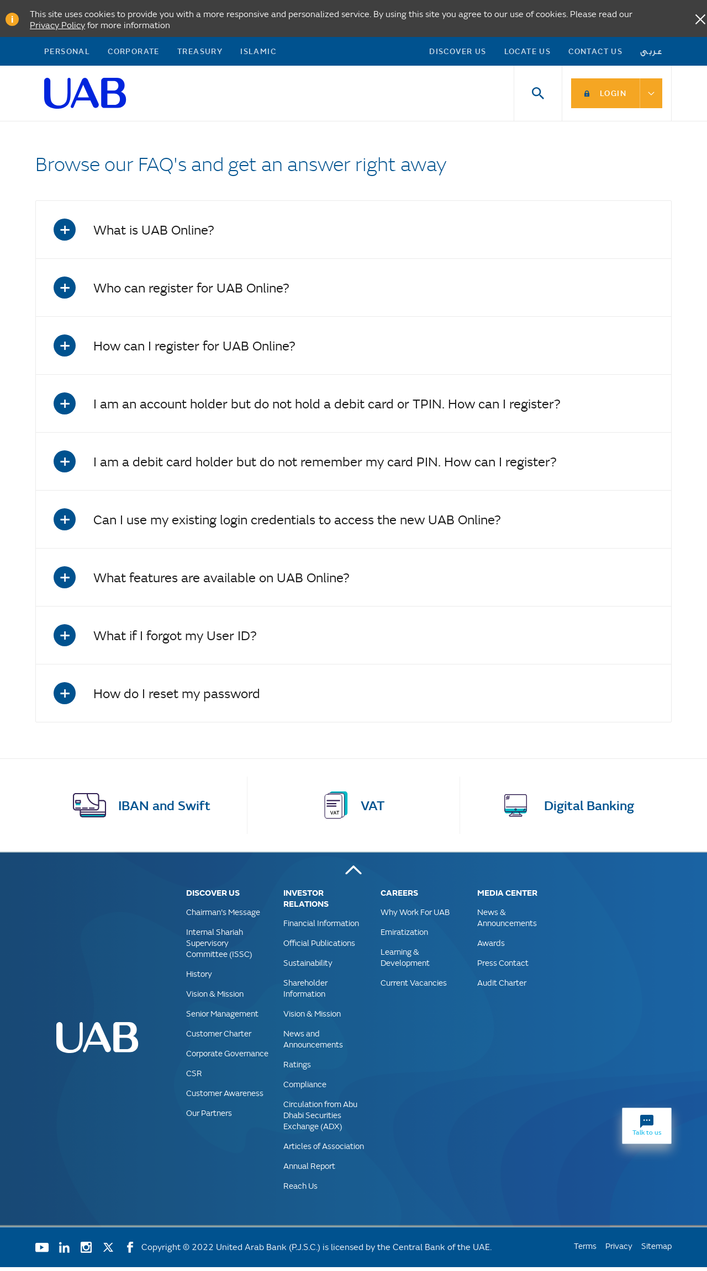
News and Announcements (313, 1043)
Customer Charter (218, 1037)
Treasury (200, 52)
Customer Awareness (224, 1097)
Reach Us (300, 1189)
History (199, 977)
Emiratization (404, 935)
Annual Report (309, 1169)
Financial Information (321, 927)
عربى (651, 52)
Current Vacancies (414, 986)
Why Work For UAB (415, 916)
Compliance (304, 1088)
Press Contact (503, 966)
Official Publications (319, 947)
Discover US (457, 52)
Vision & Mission (215, 997)
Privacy (618, 1250)
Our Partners (209, 1117)
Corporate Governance (227, 1057)
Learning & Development (405, 961)
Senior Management (222, 1017)
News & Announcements (507, 921)
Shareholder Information (305, 992)
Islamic (258, 52)
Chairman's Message (223, 916)
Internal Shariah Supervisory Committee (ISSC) (219, 946)
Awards (491, 947)
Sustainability (308, 966)
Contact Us (595, 52)
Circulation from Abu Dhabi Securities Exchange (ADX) (320, 1119)
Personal (67, 52)
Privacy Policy (57, 24)
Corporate (134, 52)
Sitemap (656, 1250)
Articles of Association (323, 1150)
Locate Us (527, 52)
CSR (194, 1077)
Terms (585, 1250)
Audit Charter (501, 986)
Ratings (297, 1068)
